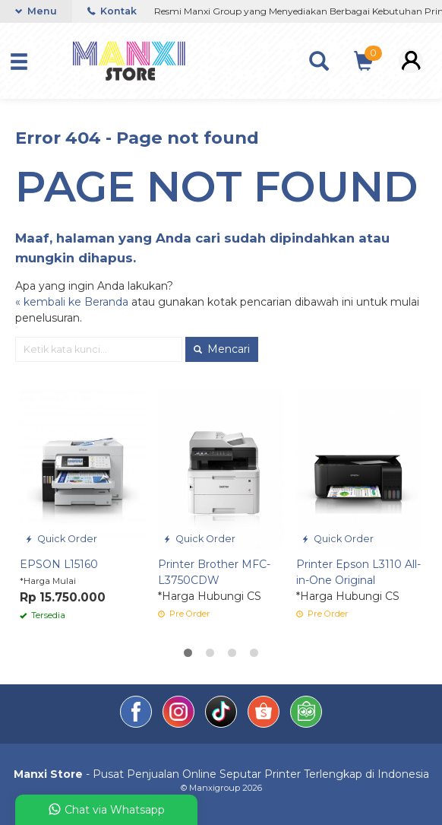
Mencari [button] (222, 349)
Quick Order (61, 538)
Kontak (112, 11)
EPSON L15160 (59, 564)
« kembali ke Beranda (71, 302)
